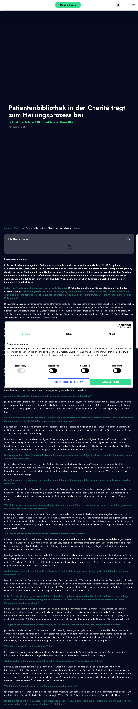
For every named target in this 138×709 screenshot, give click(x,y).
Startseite (8, 228)
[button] (128, 239)
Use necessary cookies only (68, 382)
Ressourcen (19, 228)
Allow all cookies (110, 382)
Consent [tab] (26, 334)
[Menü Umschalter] (133, 5)
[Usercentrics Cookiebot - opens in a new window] (118, 326)
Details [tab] (69, 334)
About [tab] (112, 334)
